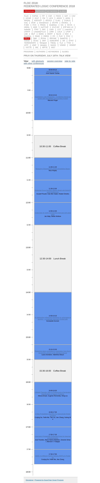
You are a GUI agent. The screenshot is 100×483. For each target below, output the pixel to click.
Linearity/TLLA (40, 32)
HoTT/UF (44, 27)
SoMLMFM (54, 41)
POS (68, 36)
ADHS (59, 18)
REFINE (53, 38)
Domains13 (43, 23)
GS (62, 25)
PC (54, 36)
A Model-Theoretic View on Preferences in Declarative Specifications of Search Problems (53, 393)
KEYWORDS (52, 11)
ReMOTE (64, 38)
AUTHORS (40, 11)
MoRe (41, 34)
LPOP (68, 32)
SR (63, 41)
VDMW (63, 45)
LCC (59, 29)
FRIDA (43, 25)
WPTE (44, 47)
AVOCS (49, 20)
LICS (51, 18)
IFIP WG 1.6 (68, 27)
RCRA (43, 38)
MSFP (49, 34)
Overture (27, 36)
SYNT (71, 41)
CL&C (58, 20)
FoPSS (35, 16)
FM (43, 18)
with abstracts (38, 61)
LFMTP (27, 32)
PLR (60, 36)
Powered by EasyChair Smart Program (49, 480)
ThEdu (53, 43)
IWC (44, 29)
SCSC (35, 41)
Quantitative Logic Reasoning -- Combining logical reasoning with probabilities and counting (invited (53, 97)
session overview (54, 61)
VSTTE (29, 47)
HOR (35, 27)
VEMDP (72, 45)
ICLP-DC (56, 27)
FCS (34, 25)
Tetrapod (43, 43)
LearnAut (68, 29)
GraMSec (53, 25)
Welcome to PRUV (52, 71)
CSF (50, 16)
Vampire (43, 45)
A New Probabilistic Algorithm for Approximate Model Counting (52, 415)
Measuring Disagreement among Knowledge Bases (53, 169)
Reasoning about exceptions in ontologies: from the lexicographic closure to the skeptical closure (53, 352)
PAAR (37, 36)
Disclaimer (30, 480)
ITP (43, 16)
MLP (33, 34)
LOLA (59, 32)
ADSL (68, 18)
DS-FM (55, 23)
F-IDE (26, 25)
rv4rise (27, 41)
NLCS (58, 34)
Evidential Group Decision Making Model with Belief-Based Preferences (53, 191)
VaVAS (53, 45)
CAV (73, 16)
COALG (67, 20)
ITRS (36, 29)
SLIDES (63, 11)
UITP (26, 45)
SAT (66, 16)
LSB (26, 34)
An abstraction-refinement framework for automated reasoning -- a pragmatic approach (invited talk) (53, 318)
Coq (26, 23)
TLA (61, 43)
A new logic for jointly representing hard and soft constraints (53, 213)
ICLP (37, 18)
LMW (51, 32)
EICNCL (65, 23)
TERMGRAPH (30, 43)
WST (53, 47)
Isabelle (27, 29)
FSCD (58, 16)
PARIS (46, 36)
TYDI (69, 43)
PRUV (27, 38)
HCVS (69, 25)
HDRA (26, 27)
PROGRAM (29, 11)
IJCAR (28, 18)
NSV (67, 34)
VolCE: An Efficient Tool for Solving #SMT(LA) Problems (52, 457)
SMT (44, 41)
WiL (36, 47)
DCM (33, 23)
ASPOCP (38, 20)
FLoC (26, 16)
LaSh (51, 29)
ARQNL (27, 20)
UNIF (34, 45)
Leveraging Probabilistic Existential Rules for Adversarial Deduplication (53, 437)
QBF (35, 38)
